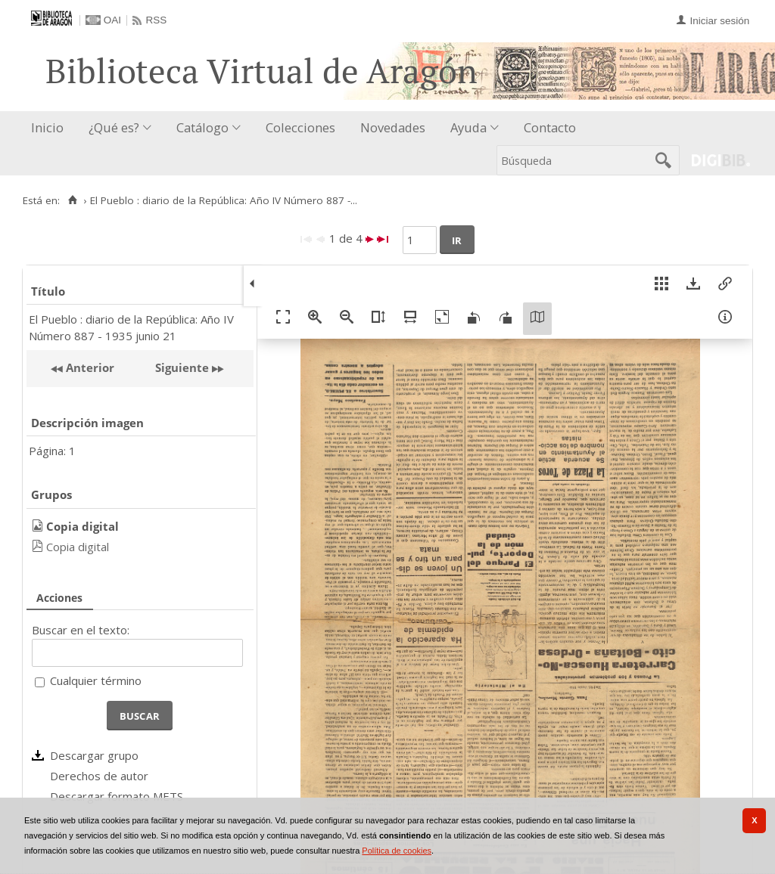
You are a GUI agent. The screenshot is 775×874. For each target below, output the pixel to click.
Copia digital (77, 546)
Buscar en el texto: (80, 629)
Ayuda (468, 127)
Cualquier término (96, 680)
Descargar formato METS (116, 796)
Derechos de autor (99, 775)
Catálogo (202, 127)
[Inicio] (72, 200)
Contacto (550, 127)
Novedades (392, 127)
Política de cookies (396, 850)
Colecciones (300, 127)
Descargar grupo (94, 755)
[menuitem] (50, 128)
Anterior (88, 367)
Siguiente (182, 367)
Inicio (47, 127)
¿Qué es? (114, 127)
